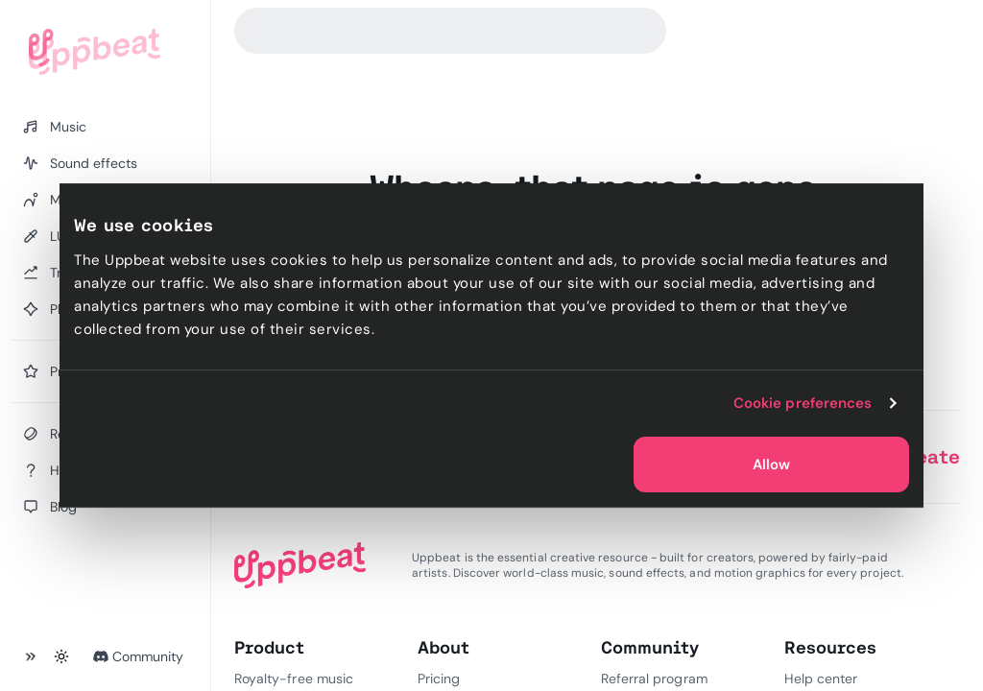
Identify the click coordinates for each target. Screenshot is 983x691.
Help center (820, 678)
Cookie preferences (803, 403)
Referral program (654, 678)
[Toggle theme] (61, 656)
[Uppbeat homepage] (94, 52)
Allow (771, 464)
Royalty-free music (293, 678)
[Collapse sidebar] (30, 656)
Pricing (439, 678)
